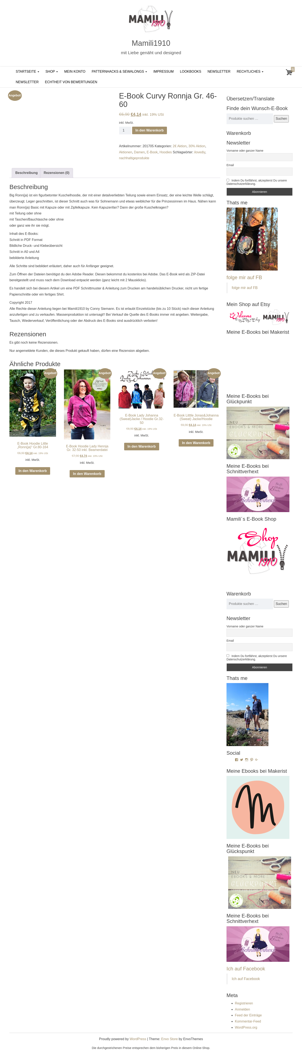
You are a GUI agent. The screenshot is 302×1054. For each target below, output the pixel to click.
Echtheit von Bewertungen (71, 82)
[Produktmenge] (125, 130)
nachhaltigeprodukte (134, 158)
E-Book (152, 152)
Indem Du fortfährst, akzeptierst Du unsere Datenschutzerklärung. (256, 182)
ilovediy (199, 152)
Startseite (27, 71)
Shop (52, 71)
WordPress (138, 1039)
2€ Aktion (180, 146)
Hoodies (166, 152)
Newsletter (218, 71)
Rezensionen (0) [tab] (56, 173)
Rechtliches (250, 71)
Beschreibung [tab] (26, 173)
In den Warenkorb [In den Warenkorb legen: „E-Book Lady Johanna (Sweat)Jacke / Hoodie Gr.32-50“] (142, 446)
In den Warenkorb (149, 130)
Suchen (281, 118)
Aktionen (125, 152)
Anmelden (242, 1009)
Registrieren (244, 1003)
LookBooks (190, 71)
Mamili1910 (151, 43)
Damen (139, 152)
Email (230, 165)
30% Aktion (196, 146)
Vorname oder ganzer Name (244, 150)
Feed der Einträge (248, 1015)
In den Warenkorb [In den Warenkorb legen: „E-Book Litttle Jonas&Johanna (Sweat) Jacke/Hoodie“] (196, 443)
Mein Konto (74, 71)
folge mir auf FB (244, 277)
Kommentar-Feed (248, 1021)
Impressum (163, 71)
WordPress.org (246, 1027)
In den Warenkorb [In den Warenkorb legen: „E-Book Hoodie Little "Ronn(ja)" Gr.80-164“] (33, 471)
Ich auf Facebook (245, 968)
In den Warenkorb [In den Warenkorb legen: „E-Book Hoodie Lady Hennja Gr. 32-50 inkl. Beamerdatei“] (87, 474)
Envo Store (169, 1039)
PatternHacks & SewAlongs (119, 71)
